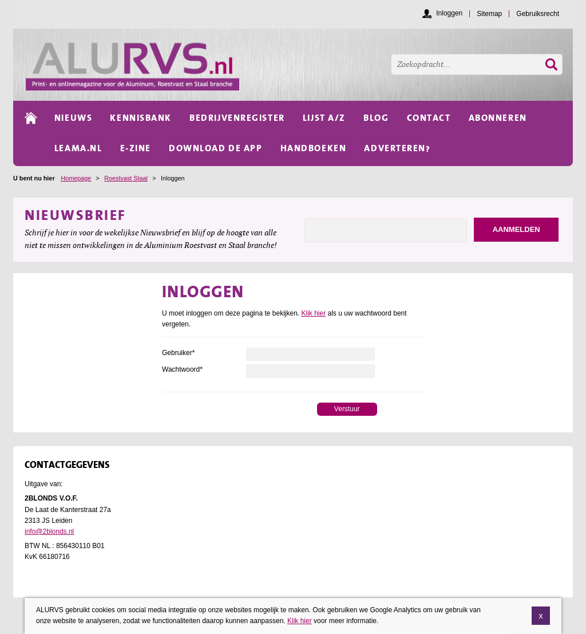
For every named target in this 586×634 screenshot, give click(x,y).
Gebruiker (178, 353)
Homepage (76, 178)
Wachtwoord (182, 369)
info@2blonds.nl (49, 531)
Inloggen (449, 13)
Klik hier (314, 313)
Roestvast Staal (126, 178)
